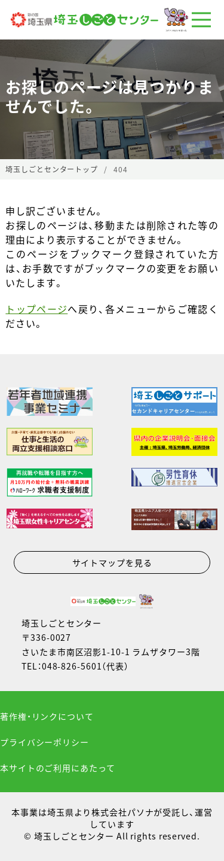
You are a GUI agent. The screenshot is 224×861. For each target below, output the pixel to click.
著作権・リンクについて (47, 716)
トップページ (36, 309)
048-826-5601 (72, 666)
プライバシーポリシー (44, 742)
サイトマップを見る (112, 562)
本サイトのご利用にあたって (57, 768)
